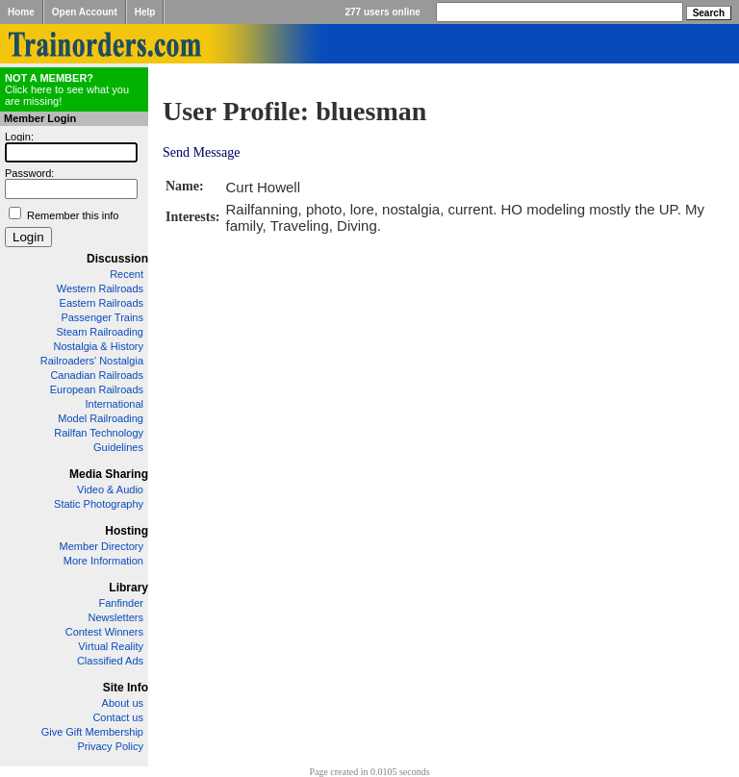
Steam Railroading (100, 332)
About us (122, 703)
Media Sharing (108, 474)
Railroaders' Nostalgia (91, 360)
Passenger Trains (102, 317)
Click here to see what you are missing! (67, 89)
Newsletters (116, 617)
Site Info (125, 687)
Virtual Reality (110, 646)
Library (128, 587)
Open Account (84, 12)
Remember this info (72, 215)
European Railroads (96, 389)
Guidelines (118, 447)
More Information (103, 560)
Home (21, 12)
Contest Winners (104, 632)
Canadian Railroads (96, 375)
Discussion (117, 258)
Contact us (117, 717)
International (114, 404)
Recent (126, 274)
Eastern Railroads (101, 303)
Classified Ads (110, 660)
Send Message (202, 152)
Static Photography (98, 504)
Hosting (126, 531)
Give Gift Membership (92, 732)
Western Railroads (100, 288)
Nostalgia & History (98, 346)
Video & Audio (110, 489)
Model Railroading (100, 418)
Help (145, 12)
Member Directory (101, 546)
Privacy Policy (110, 746)
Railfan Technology (98, 433)
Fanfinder (121, 603)
